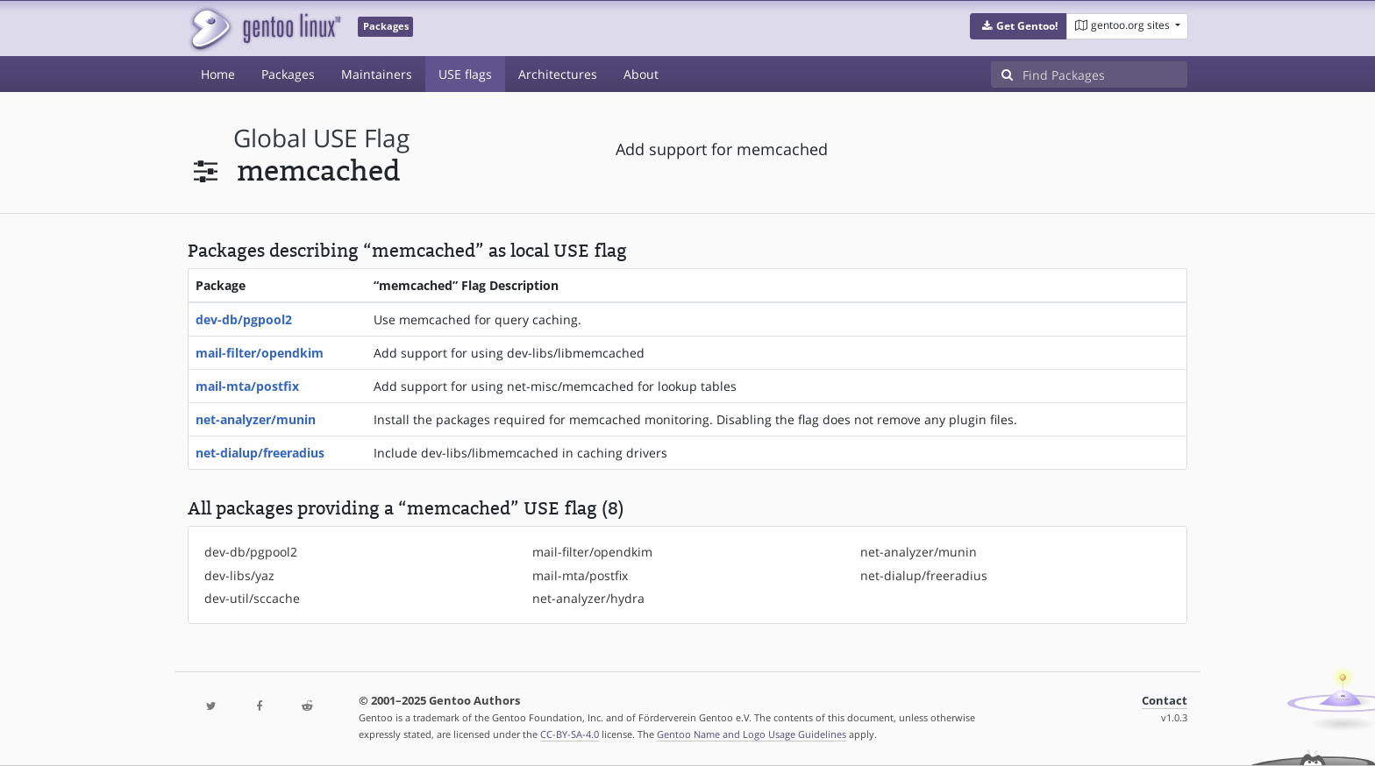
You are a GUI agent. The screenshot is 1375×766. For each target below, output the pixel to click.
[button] (1018, 26)
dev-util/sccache (252, 598)
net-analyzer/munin (256, 419)
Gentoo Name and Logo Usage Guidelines (751, 734)
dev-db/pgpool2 (244, 319)
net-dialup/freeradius (260, 452)
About (641, 74)
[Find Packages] (1104, 74)
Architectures (557, 74)
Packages (288, 74)
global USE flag (321, 138)
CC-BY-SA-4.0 (569, 734)
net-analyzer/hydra (588, 598)
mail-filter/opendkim (260, 352)
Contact (1164, 700)
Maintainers (376, 74)
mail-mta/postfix (247, 386)
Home (218, 74)
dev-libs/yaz (239, 575)
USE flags (465, 74)
